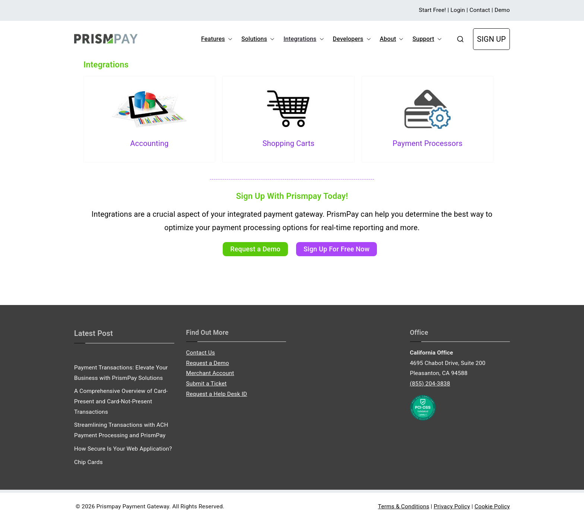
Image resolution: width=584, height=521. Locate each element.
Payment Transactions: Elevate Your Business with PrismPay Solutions (121, 372)
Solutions (257, 39)
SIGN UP (491, 39)
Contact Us (200, 352)
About (392, 39)
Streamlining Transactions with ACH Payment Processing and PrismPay (121, 430)
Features (216, 39)
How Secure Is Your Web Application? (123, 448)
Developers (352, 39)
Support (426, 39)
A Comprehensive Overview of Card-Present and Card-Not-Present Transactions (121, 401)
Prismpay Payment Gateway (132, 506)
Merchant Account (210, 373)
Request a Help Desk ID (216, 394)
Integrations (303, 39)
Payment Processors (428, 143)
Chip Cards (88, 462)
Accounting (149, 143)
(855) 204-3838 (430, 383)
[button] (228, 39)
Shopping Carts (289, 143)
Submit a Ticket (206, 383)
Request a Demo (207, 363)
